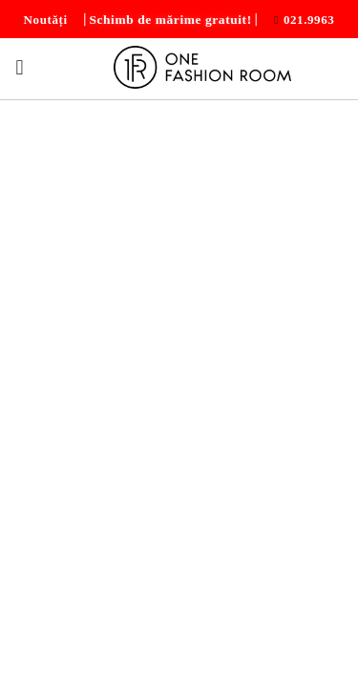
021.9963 (309, 19)
